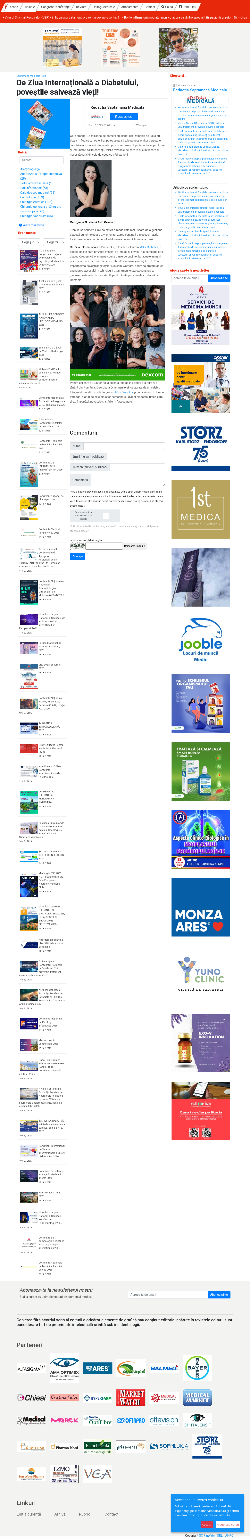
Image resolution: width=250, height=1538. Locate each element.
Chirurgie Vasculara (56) (36, 216)
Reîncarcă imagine (134, 545)
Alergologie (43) (31, 169)
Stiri (44, 75)
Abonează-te (219, 1295)
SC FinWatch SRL (211, 1535)
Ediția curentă (29, 1514)
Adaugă (77, 556)
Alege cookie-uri (228, 1524)
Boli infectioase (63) (34, 188)
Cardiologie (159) (32, 197)
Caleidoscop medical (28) (37, 192)
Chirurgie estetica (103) (36, 202)
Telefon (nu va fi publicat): (89, 467)
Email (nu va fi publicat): (88, 456)
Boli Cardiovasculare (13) (37, 183)
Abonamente (163, 7)
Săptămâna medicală (28, 75)
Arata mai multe (31, 225)
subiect (204, 187)
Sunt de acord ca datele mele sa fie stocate (96, 515)
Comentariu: (80, 480)
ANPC (229, 1535)
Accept (206, 1524)
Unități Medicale (138, 7)
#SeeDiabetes (149, 247)
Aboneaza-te (219, 278)
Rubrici (85, 1514)
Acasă (48, 7)
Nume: (76, 446)
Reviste (115, 7)
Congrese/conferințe (89, 7)
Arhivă (60, 1514)
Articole (63, 7)
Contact (184, 7)
